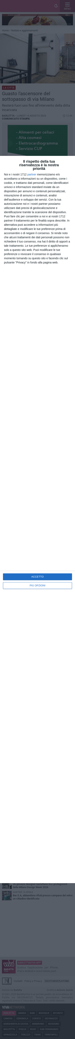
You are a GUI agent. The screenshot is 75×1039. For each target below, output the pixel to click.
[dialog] (37, 519)
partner (31, 174)
